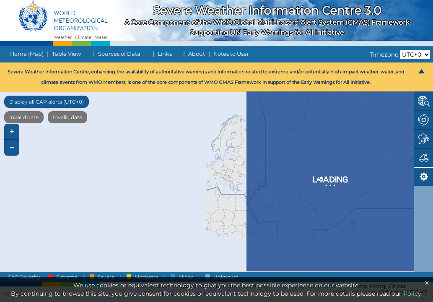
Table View (66, 54)
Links (165, 54)
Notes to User (231, 54)
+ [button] (12, 132)
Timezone (384, 54)
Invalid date (24, 117)
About (196, 54)
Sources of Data (119, 54)
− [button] (12, 148)
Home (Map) (27, 54)
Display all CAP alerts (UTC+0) (46, 102)
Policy (412, 293)
